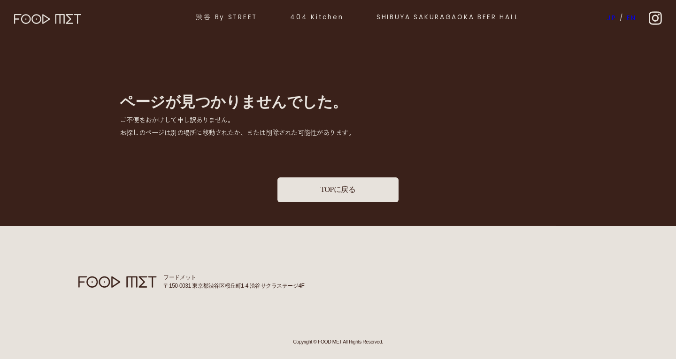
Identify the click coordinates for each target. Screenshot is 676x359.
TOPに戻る (337, 189)
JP (611, 18)
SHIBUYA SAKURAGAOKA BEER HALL (447, 17)
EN (632, 18)
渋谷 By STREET (226, 17)
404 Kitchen (316, 17)
